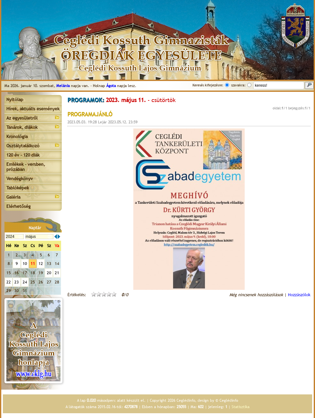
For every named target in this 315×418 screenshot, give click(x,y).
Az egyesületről (33, 117)
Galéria (33, 197)
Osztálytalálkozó (33, 145)
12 (40, 263)
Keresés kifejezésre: (207, 85)
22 (8, 282)
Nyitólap (14, 99)
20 (49, 272)
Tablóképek (17, 187)
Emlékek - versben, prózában (25, 167)
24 (25, 282)
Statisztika (240, 407)
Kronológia (17, 136)
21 (57, 272)
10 (25, 263)
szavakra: (238, 85)
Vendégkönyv (19, 178)
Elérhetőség (18, 206)
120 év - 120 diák (22, 155)
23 (16, 282)
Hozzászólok (299, 294)
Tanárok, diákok (33, 127)
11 (33, 263)
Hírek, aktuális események (33, 108)
